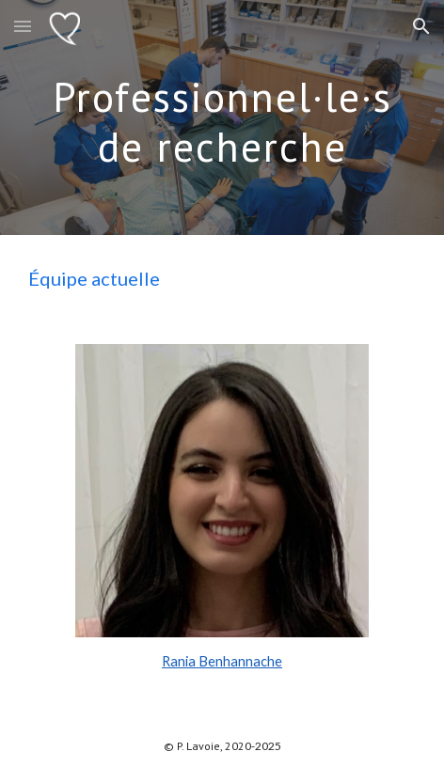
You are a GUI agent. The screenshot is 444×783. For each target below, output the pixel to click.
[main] (221, 118)
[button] (22, 26)
